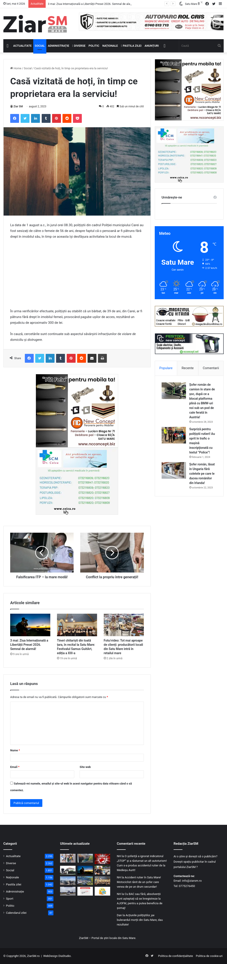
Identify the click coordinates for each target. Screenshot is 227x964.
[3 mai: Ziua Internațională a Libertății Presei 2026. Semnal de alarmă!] (30, 625)
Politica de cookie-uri (209, 956)
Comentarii (211, 368)
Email (15, 767)
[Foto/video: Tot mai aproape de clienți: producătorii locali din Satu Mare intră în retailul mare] (124, 625)
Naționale (110, 45)
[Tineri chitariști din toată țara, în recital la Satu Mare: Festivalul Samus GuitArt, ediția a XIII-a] (77, 625)
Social (40, 45)
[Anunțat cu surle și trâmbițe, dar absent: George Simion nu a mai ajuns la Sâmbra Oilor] (102, 870)
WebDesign (50, 956)
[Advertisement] (77, 276)
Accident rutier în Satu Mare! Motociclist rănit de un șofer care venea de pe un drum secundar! (139, 882)
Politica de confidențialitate (175, 956)
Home (15, 68)
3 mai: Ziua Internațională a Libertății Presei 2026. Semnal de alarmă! (92, 4)
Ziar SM (18, 106)
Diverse (79, 45)
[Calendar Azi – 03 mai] (85, 891)
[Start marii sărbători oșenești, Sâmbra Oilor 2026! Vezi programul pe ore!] (85, 880)
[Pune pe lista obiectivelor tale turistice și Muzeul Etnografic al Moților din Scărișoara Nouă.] (68, 870)
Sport (9, 898)
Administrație (58, 45)
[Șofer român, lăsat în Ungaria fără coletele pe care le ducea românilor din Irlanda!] (174, 470)
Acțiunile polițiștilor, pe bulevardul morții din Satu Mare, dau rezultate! (140, 920)
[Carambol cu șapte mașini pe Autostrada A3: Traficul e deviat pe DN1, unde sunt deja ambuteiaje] (68, 880)
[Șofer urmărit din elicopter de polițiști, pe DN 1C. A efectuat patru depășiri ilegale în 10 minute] (68, 891)
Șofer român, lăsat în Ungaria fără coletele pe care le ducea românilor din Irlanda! (202, 474)
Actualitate (22, 45)
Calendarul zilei (16, 912)
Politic (94, 45)
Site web (85, 767)
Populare (165, 368)
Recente (188, 368)
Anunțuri (152, 45)
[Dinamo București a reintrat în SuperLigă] (102, 859)
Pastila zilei (131, 45)
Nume (15, 750)
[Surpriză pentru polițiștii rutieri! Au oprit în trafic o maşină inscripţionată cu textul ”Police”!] (174, 435)
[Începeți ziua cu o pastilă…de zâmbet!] (102, 891)
